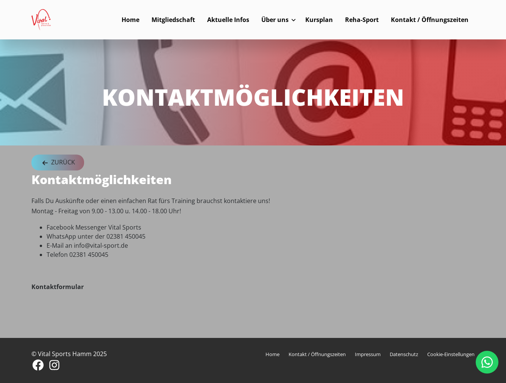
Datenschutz (404, 354)
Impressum (368, 354)
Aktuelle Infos (228, 20)
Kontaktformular (57, 287)
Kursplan (319, 20)
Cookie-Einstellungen (451, 354)
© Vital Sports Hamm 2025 (69, 354)
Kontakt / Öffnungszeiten (430, 20)
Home (130, 20)
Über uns (275, 20)
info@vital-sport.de (101, 245)
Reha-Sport (362, 20)
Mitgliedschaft (173, 20)
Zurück (58, 162)
